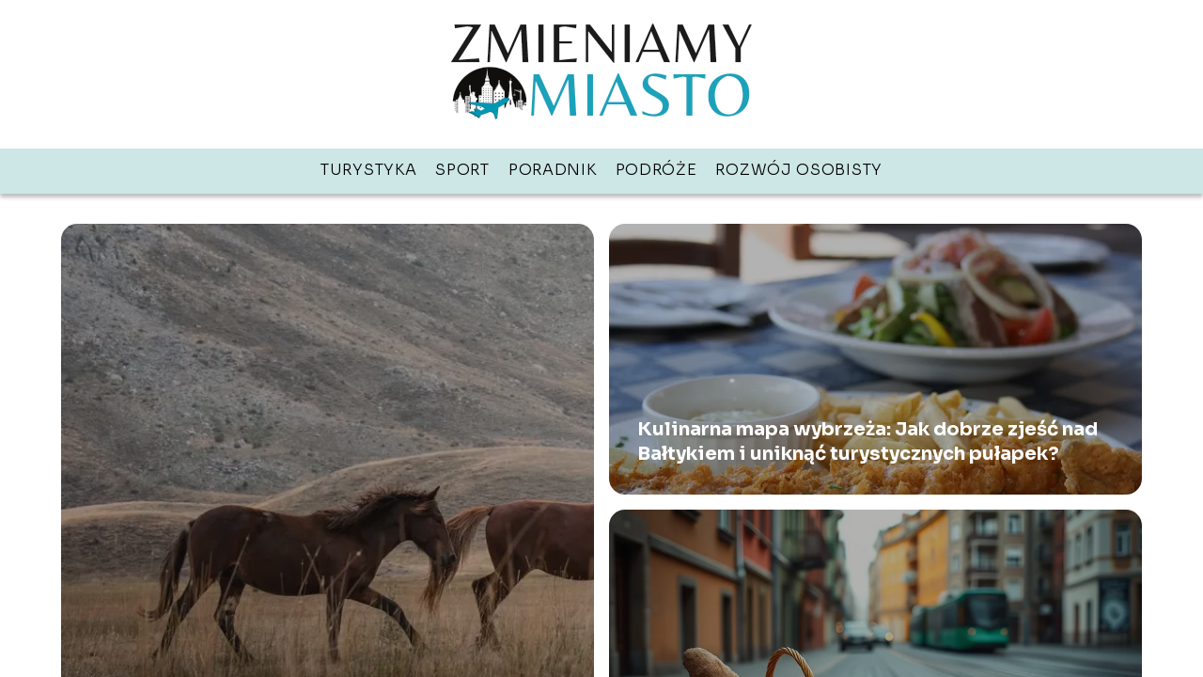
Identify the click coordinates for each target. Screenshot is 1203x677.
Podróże (656, 170)
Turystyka (368, 170)
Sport (462, 170)
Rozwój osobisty (799, 170)
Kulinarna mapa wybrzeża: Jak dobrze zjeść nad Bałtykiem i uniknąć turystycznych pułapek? (867, 441)
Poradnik (552, 170)
